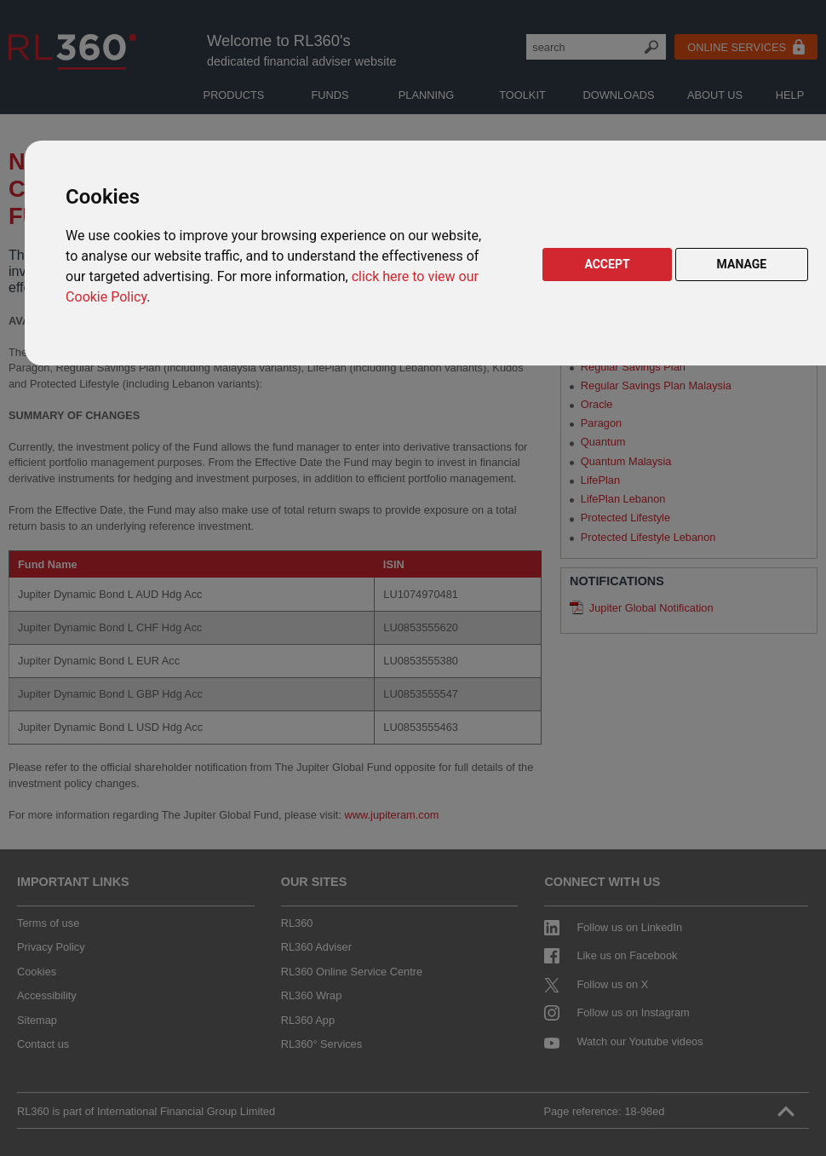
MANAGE (742, 264)
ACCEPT (606, 264)
